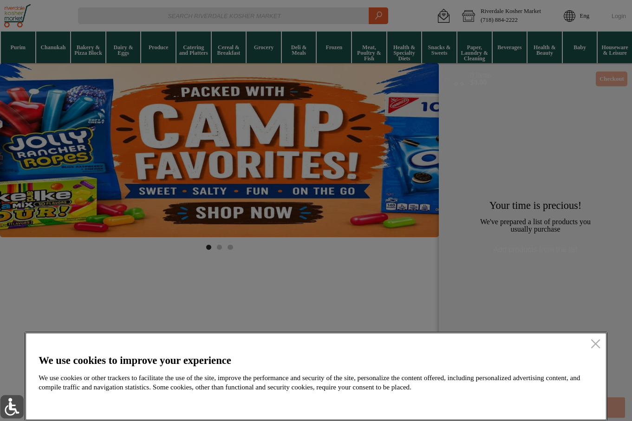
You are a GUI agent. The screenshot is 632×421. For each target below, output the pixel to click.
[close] (595, 344)
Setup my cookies (456, 403)
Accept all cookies (548, 403)
